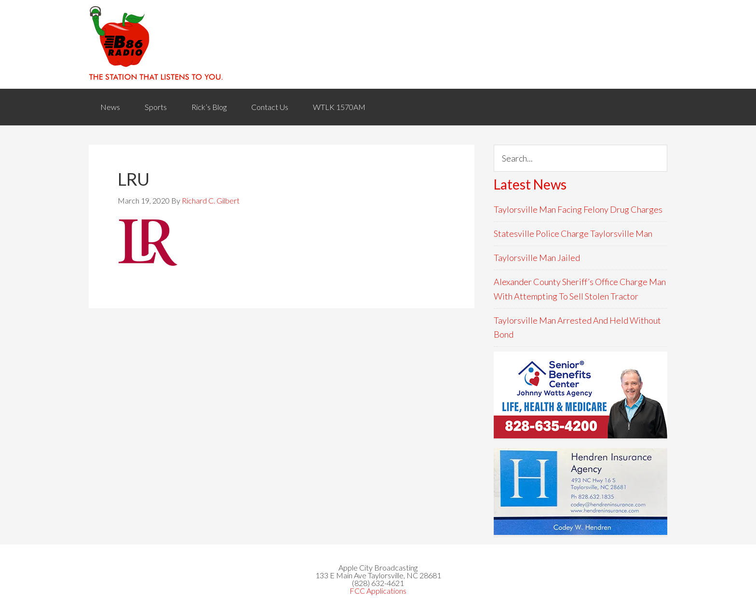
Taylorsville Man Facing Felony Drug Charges (578, 209)
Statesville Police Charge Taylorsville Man (573, 233)
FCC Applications (378, 590)
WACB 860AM (378, 44)
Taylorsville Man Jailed (537, 257)
